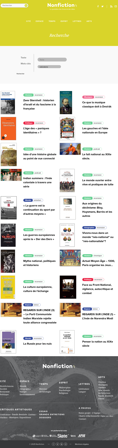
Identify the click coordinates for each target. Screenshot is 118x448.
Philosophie (64, 387)
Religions (63, 393)
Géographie (89, 227)
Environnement (27, 394)
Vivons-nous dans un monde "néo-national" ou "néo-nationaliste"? (98, 237)
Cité (28, 21)
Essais (43, 411)
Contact (82, 419)
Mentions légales (82, 444)
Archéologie (45, 392)
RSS (61, 444)
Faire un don (107, 416)
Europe (23, 392)
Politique (28, 123)
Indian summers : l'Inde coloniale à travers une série (37, 182)
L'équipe (96, 413)
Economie (5, 392)
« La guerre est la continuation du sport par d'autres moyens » (39, 210)
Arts (89, 21)
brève (36, 305)
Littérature (84, 389)
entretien (37, 200)
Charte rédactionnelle (89, 416)
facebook (98, 6)
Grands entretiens (52, 414)
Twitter (57, 444)
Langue (82, 392)
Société (3, 389)
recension (39, 95)
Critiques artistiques (16, 409)
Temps (52, 21)
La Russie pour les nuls (37, 343)
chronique (98, 256)
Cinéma (102, 382)
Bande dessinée (105, 396)
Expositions (25, 417)
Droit (2, 386)
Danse (101, 398)
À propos (85, 408)
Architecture (104, 393)
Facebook (53, 444)
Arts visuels (104, 390)
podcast (97, 149)
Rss (111, 6)
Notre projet (84, 413)
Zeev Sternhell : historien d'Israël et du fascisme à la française (39, 104)
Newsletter (116, 6)
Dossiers (45, 417)
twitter (102, 6)
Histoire (28, 95)
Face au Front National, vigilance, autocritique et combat (97, 289)
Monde (28, 200)
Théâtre (102, 387)
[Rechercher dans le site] (14, 5)
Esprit (64, 21)
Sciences (9, 386)
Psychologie (64, 390)
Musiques (88, 97)
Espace (40, 21)
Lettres (77, 21)
